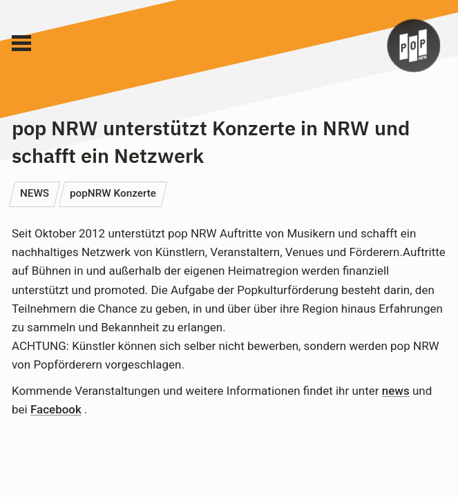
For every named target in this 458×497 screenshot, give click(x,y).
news (396, 391)
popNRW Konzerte (113, 193)
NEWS (34, 193)
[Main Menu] (21, 43)
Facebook (56, 409)
